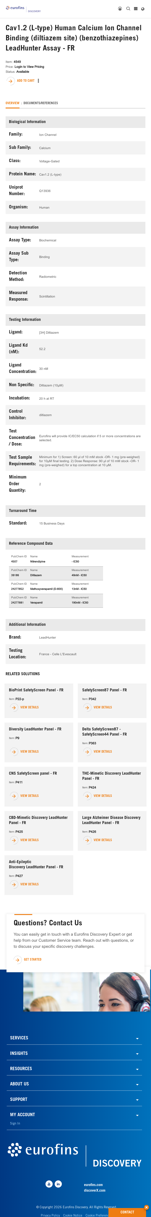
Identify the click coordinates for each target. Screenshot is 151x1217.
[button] (146, 1206)
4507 (14, 561)
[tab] (12, 103)
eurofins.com (93, 1185)
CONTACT (133, 1211)
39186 (15, 575)
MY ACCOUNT (22, 1115)
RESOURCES (21, 1069)
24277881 (17, 603)
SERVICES (19, 1038)
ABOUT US (19, 1084)
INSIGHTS (19, 1054)
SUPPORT (18, 1100)
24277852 (17, 589)
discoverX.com (95, 1191)
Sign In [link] (15, 1123)
